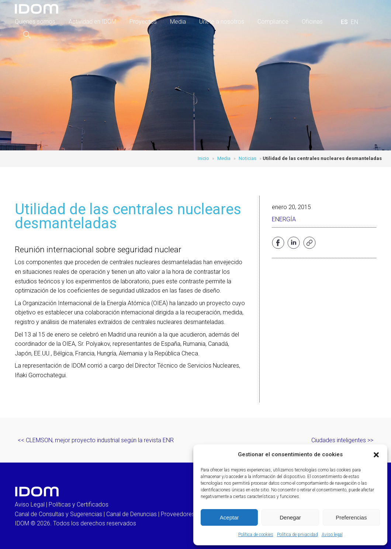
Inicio (203, 158)
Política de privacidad (297, 534)
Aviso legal (332, 534)
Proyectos (143, 21)
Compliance (272, 21)
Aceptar (229, 517)
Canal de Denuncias (131, 514)
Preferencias (351, 517)
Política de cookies (255, 534)
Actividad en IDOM (92, 21)
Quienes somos (35, 21)
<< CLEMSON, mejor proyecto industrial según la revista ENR (96, 440)
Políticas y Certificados (78, 504)
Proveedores (178, 514)
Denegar (290, 517)
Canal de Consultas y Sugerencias (58, 514)
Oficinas (312, 21)
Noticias (247, 158)
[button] (376, 454)
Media (178, 21)
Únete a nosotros (221, 21)
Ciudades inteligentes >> (342, 440)
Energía (284, 219)
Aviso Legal (30, 504)
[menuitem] (344, 22)
